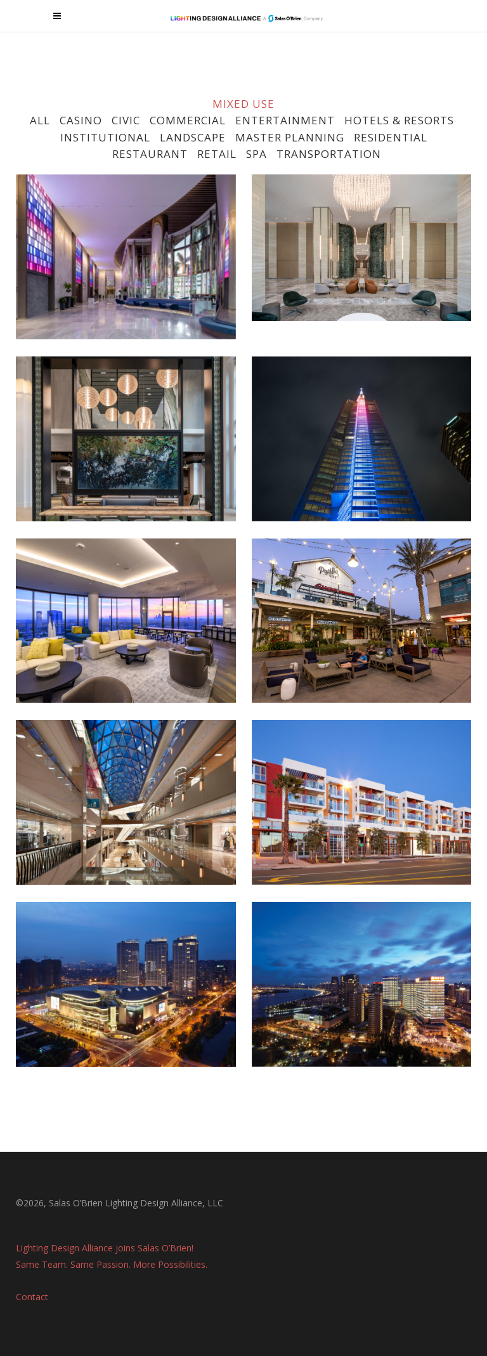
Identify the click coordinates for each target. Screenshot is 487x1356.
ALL (40, 120)
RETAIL (217, 154)
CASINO (81, 120)
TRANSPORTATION (328, 154)
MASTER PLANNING (289, 137)
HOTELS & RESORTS (399, 120)
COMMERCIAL (188, 120)
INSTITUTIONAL (105, 137)
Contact (32, 1294)
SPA (256, 154)
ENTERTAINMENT (285, 120)
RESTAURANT (148, 154)
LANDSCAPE (193, 137)
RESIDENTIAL (390, 137)
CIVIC (126, 120)
